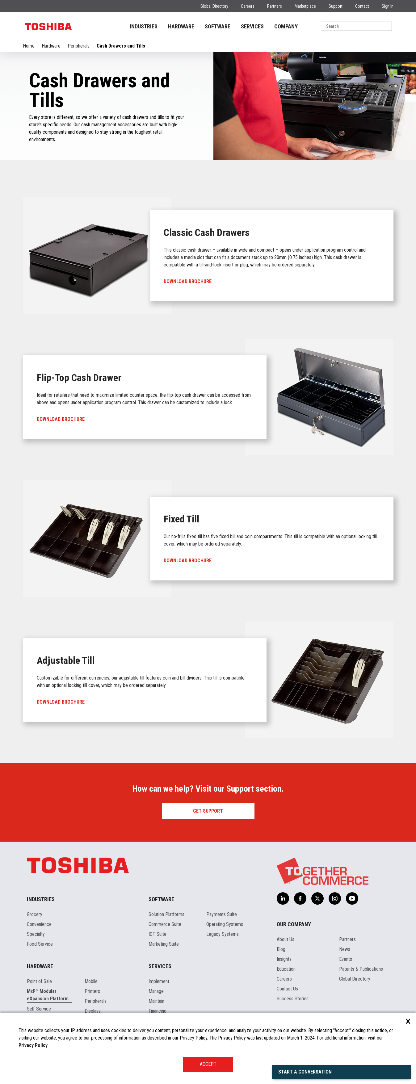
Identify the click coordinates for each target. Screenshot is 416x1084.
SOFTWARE (217, 26)
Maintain (156, 1001)
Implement (159, 981)
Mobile (91, 981)
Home (29, 46)
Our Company (294, 924)
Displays (93, 1011)
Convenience (39, 924)
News (344, 949)
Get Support (208, 811)
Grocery (34, 914)
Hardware (51, 46)
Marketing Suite (164, 944)
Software (161, 899)
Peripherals (79, 46)
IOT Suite (157, 934)
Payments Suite (221, 914)
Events (345, 959)
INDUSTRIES (144, 26)
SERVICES (252, 26)
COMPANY (286, 26)
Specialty (36, 934)
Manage (156, 991)
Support (335, 6)
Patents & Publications (361, 969)
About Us (285, 939)
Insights (284, 959)
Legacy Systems (222, 934)
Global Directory (214, 6)
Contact (362, 6)
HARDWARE (181, 26)
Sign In (387, 6)
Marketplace (305, 6)
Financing (157, 1011)
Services (160, 966)
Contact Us (287, 989)
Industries (41, 899)
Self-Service (39, 1009)
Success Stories (293, 999)
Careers (247, 6)
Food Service (40, 944)
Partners (274, 6)
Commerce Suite (165, 924)
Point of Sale (39, 981)
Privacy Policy (33, 1045)
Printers (92, 991)
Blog (281, 949)
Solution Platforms (166, 914)
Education (286, 969)
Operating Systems (224, 924)
